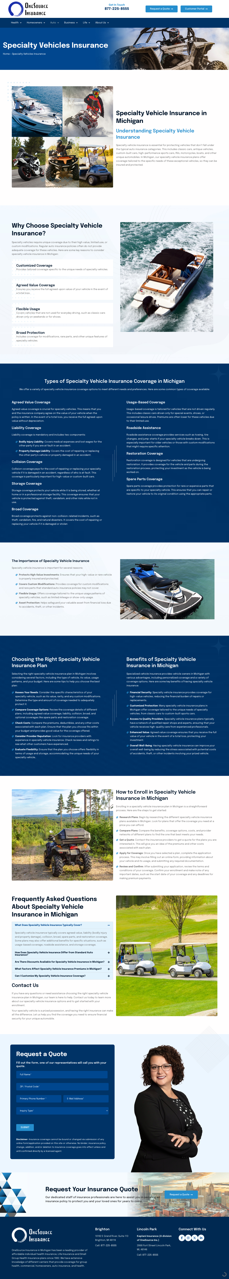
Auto (54, 22)
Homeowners (36, 22)
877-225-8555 (109, 1245)
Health (16, 22)
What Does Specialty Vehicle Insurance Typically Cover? (48, 925)
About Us (102, 22)
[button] (62, 925)
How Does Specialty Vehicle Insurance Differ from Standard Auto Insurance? (54, 953)
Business (71, 22)
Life (86, 22)
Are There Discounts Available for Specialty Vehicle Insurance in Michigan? (59, 962)
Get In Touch (117, 5)
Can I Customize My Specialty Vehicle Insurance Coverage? (50, 976)
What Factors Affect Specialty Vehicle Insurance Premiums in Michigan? (58, 969)
